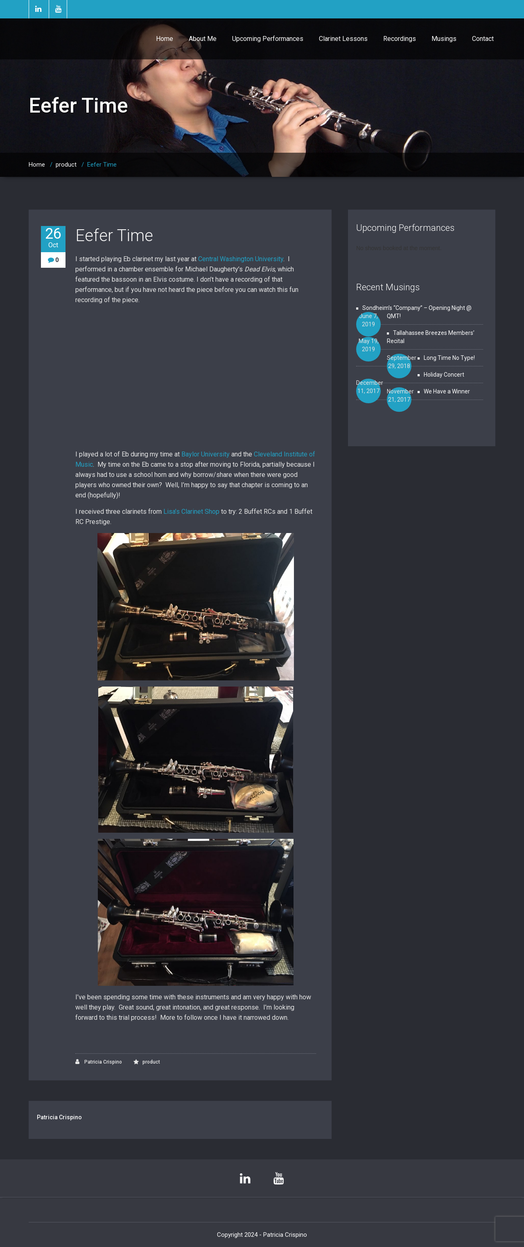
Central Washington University (240, 259)
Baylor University (205, 454)
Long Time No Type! (449, 358)
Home (164, 39)
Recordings (399, 39)
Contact (483, 39)
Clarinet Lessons (343, 39)
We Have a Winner (447, 391)
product (66, 164)
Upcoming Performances (267, 39)
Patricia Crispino (98, 1062)
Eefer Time (102, 164)
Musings (443, 39)
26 (53, 237)
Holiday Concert (444, 374)
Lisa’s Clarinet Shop (191, 511)
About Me (203, 39)
